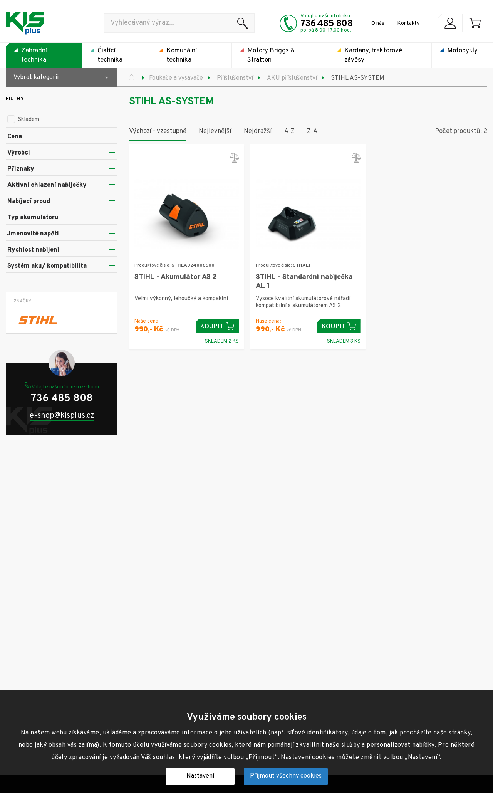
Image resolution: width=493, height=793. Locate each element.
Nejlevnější (215, 131)
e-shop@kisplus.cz (62, 416)
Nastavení (200, 776)
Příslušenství (235, 78)
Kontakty (408, 23)
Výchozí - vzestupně (157, 131)
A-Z (289, 131)
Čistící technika (109, 55)
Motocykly (462, 51)
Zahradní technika (34, 55)
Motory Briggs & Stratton (271, 55)
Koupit (217, 326)
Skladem (23, 119)
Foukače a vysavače (176, 78)
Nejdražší (258, 131)
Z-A (312, 131)
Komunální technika (181, 55)
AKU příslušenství (292, 78)
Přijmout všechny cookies (286, 776)
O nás (377, 23)
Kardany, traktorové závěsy (373, 55)
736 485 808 (326, 24)
